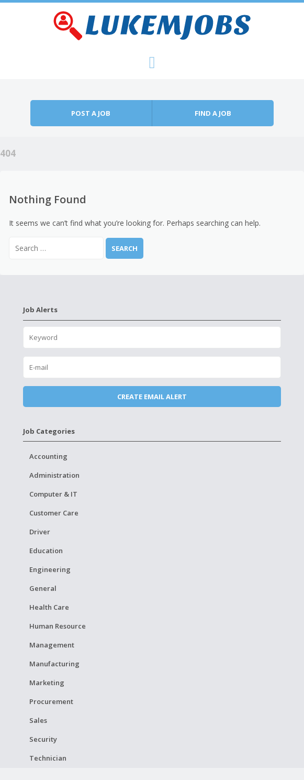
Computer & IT (53, 494)
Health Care (49, 607)
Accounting (48, 456)
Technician (47, 758)
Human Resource (57, 626)
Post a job (90, 113)
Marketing (46, 682)
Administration (54, 475)
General (43, 588)
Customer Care (53, 513)
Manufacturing (54, 663)
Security (43, 739)
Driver (39, 531)
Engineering (50, 569)
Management (51, 645)
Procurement (51, 701)
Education (46, 550)
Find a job (213, 113)
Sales (38, 720)
